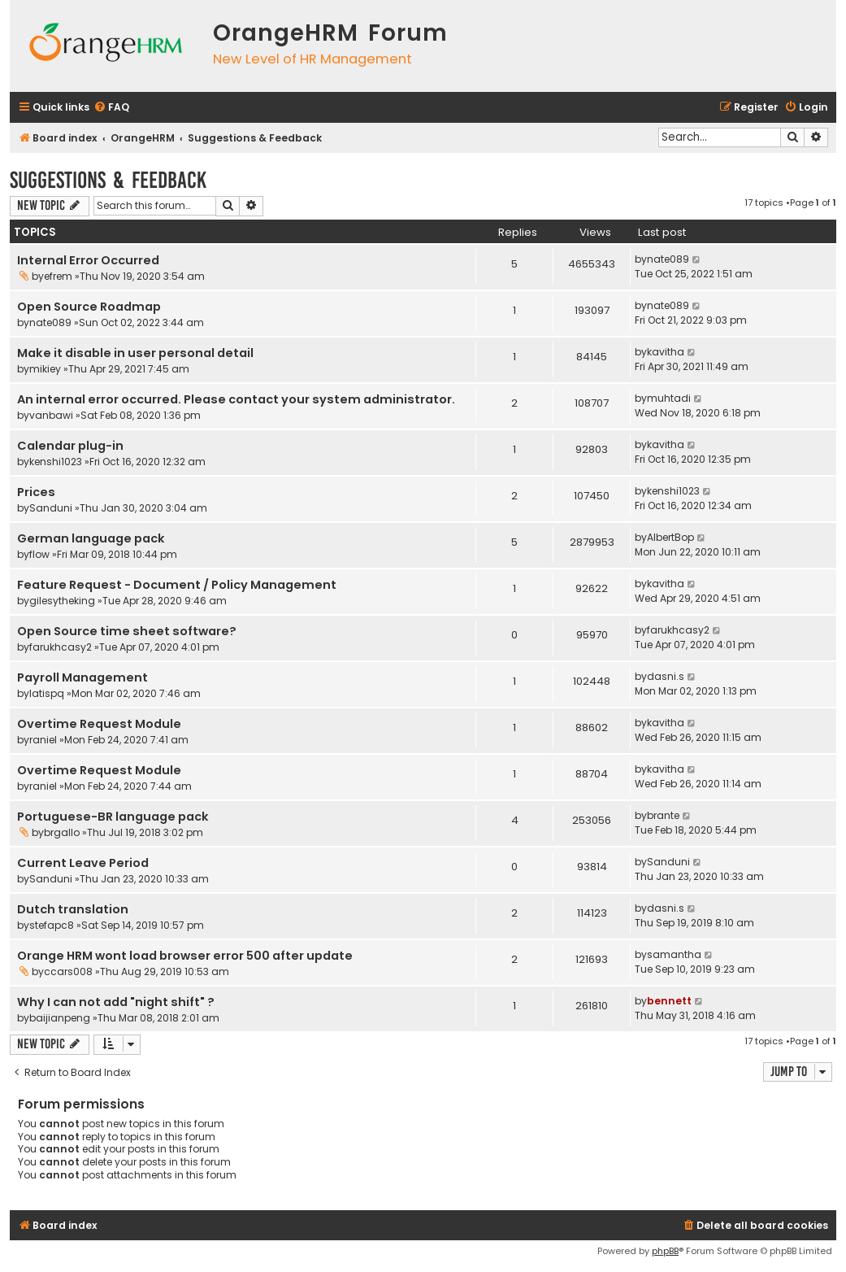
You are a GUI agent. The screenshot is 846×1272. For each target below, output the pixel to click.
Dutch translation (72, 909)
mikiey (45, 369)
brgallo (62, 832)
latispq (46, 693)
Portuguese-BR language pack (113, 816)
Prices (36, 492)
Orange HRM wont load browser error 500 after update (185, 955)
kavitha (665, 352)
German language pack (91, 538)
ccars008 (68, 971)
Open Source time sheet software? (126, 631)
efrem (58, 276)
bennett (669, 1001)
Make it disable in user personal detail (135, 353)
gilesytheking (62, 601)
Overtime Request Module (99, 724)
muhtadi (669, 398)
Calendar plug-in (70, 446)
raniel (43, 740)
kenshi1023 (55, 461)
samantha (674, 954)
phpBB (665, 1250)
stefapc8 (51, 925)
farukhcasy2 (60, 647)
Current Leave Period (83, 863)
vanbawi (51, 415)
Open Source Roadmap (89, 306)
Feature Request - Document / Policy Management (176, 585)
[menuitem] (111, 108)
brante (663, 815)
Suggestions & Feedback (108, 180)
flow (39, 554)
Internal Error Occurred (88, 260)
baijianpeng (59, 1018)
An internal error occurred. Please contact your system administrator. (236, 399)
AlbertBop (670, 537)
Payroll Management (82, 677)
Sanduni (50, 508)
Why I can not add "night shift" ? (116, 1002)
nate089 (668, 259)
